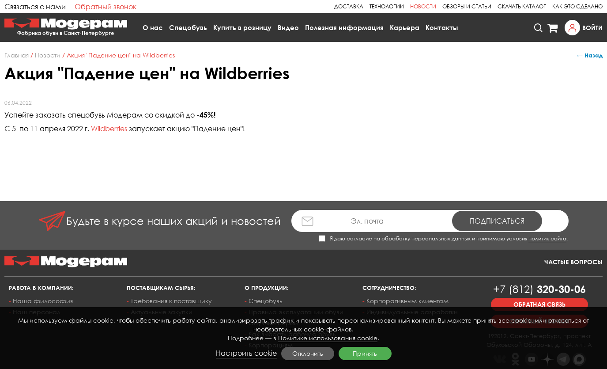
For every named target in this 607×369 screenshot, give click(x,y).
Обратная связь (539, 304)
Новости (423, 6)
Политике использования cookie (327, 338)
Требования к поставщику (171, 300)
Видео (288, 27)
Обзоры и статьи (466, 6)
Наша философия (43, 300)
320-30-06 (539, 288)
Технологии (386, 6)
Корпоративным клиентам (407, 300)
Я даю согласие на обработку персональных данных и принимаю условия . (443, 238)
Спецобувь (188, 27)
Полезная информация (344, 27)
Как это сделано (577, 6)
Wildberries (109, 128)
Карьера (404, 27)
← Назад (590, 55)
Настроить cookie (246, 353)
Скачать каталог (522, 6)
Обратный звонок (105, 6)
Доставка (348, 6)
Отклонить (307, 353)
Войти (592, 27)
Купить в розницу (242, 27)
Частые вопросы (573, 262)
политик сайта (547, 238)
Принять (365, 353)
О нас (153, 27)
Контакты (442, 27)
